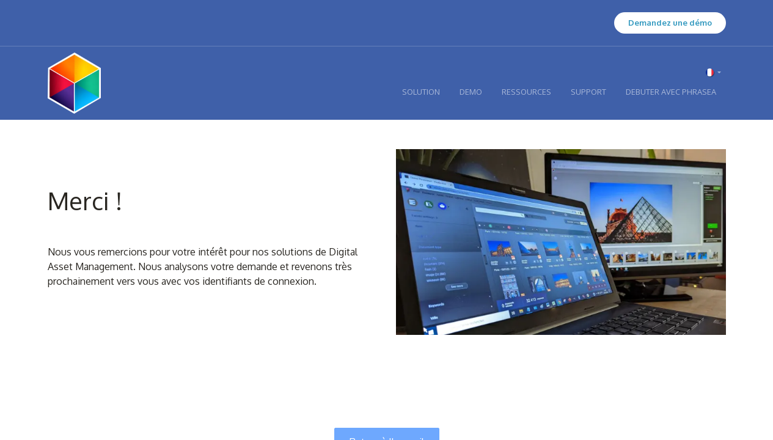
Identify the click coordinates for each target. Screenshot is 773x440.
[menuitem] (421, 92)
